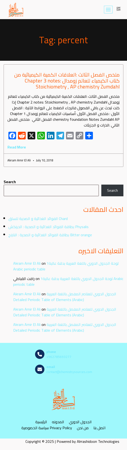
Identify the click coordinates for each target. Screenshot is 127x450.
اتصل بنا (99, 428)
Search (10, 182)
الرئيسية (41, 422)
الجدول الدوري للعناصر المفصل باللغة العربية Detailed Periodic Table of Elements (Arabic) (64, 296)
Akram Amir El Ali (27, 263)
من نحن (83, 428)
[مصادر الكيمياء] (15, 9)
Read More (16, 147)
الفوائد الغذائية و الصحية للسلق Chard (38, 218)
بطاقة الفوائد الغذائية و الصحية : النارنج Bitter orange (50, 234)
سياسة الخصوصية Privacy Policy (46, 428)
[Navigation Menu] (108, 9)
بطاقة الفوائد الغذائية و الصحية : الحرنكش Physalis (48, 226)
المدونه (58, 422)
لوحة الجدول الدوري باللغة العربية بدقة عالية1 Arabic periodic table (66, 266)
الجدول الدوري (80, 422)
